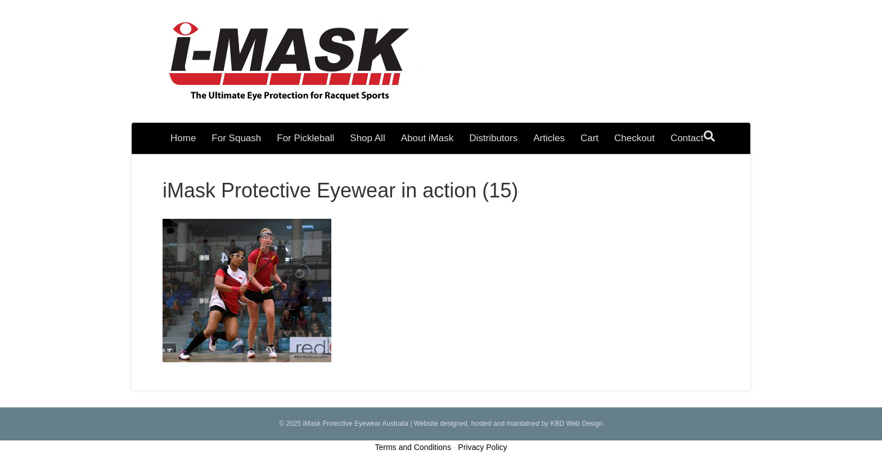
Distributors (493, 138)
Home (183, 138)
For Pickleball (305, 138)
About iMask (427, 138)
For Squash (236, 138)
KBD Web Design (576, 424)
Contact (687, 138)
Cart (589, 138)
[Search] (709, 136)
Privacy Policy (482, 447)
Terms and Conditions (413, 447)
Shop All (367, 138)
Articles (549, 138)
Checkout (634, 138)
